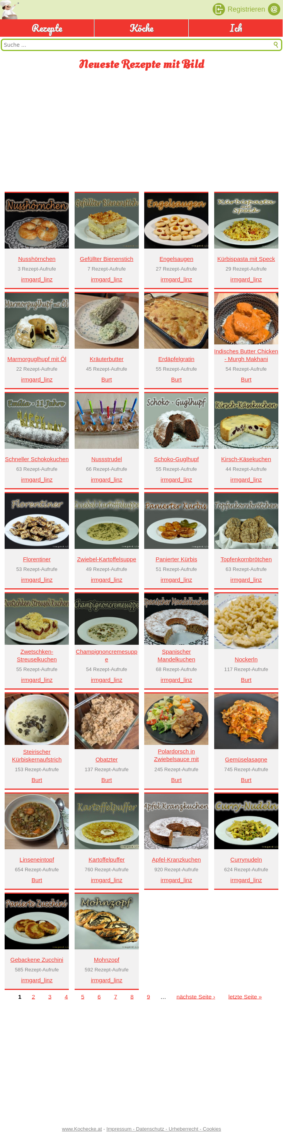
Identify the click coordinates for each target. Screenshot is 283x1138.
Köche (141, 28)
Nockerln (246, 659)
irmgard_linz (37, 279)
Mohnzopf (106, 959)
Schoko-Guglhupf (176, 459)
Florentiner (37, 559)
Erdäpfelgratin (176, 359)
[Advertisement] (141, 132)
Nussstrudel (106, 459)
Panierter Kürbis (176, 559)
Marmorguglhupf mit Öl (36, 359)
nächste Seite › (195, 996)
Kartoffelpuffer (107, 859)
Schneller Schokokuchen (37, 459)
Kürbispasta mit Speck (246, 259)
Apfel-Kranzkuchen (176, 859)
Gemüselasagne (246, 759)
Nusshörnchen (37, 259)
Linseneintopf (37, 859)
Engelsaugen (176, 259)
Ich (236, 28)
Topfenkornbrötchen (246, 559)
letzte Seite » (245, 996)
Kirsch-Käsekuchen (246, 459)
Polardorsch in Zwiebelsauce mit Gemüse (176, 759)
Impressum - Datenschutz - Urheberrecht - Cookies (163, 1129)
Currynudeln (246, 859)
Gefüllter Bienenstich (106, 259)
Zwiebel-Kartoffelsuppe (106, 559)
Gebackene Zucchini (36, 959)
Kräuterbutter (107, 359)
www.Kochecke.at (82, 1129)
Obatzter (106, 759)
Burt (106, 379)
